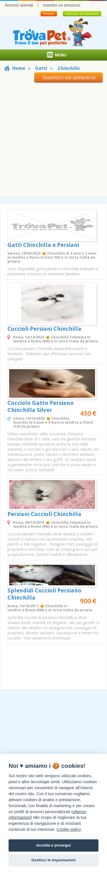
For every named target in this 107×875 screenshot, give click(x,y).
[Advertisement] (53, 138)
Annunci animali (19, 5)
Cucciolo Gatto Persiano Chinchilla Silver (40, 406)
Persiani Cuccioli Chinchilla (44, 514)
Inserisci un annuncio (61, 5)
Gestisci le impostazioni (53, 860)
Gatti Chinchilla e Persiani (43, 244)
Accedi (48, 13)
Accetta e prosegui (53, 845)
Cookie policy (68, 829)
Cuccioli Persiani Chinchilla (44, 328)
